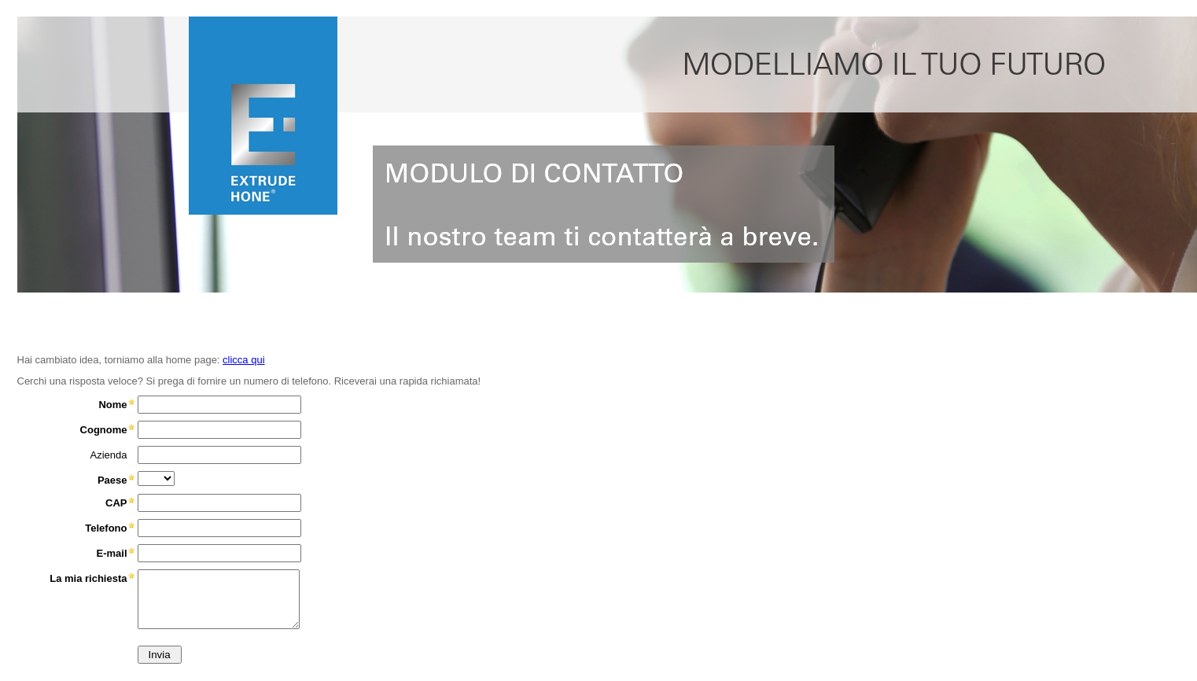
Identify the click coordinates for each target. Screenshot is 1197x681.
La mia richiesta (88, 578)
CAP (116, 503)
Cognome (103, 430)
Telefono (106, 528)
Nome (112, 404)
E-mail (111, 553)
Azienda (108, 455)
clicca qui (243, 360)
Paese (112, 480)
